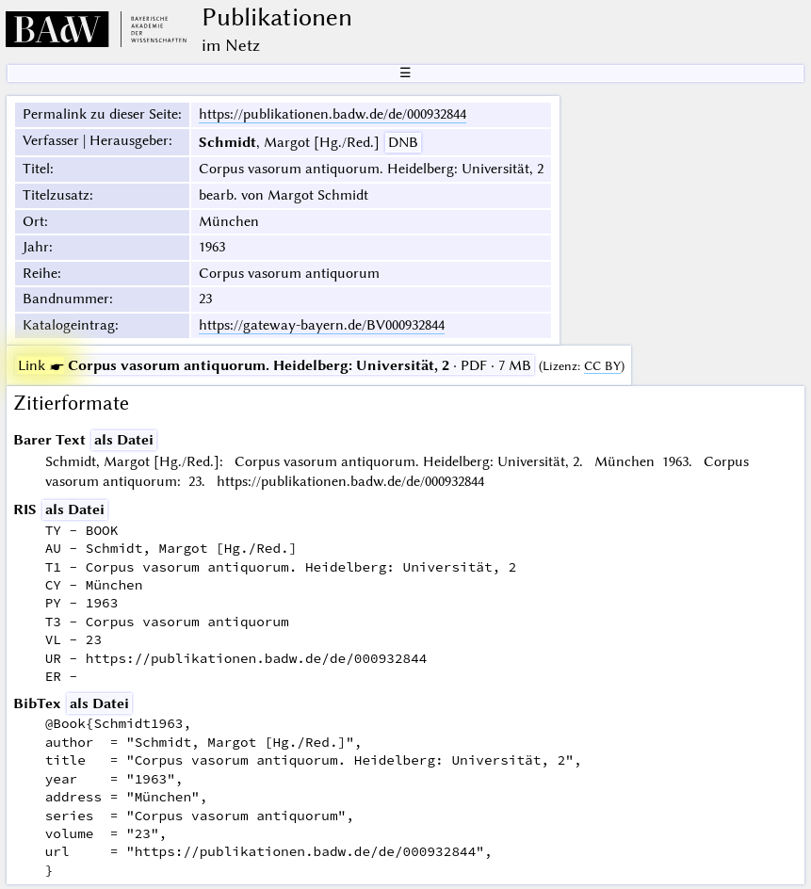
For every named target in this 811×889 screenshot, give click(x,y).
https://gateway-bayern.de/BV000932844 (322, 324)
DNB (403, 142)
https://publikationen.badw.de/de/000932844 (332, 113)
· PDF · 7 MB (274, 365)
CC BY (602, 366)
